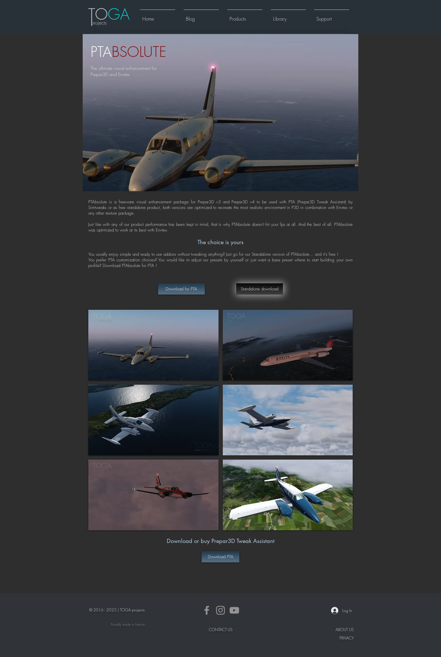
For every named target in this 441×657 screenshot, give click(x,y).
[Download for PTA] (181, 289)
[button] (245, 16)
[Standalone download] (259, 289)
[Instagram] (220, 610)
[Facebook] (207, 610)
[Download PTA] (220, 556)
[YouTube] (234, 610)
